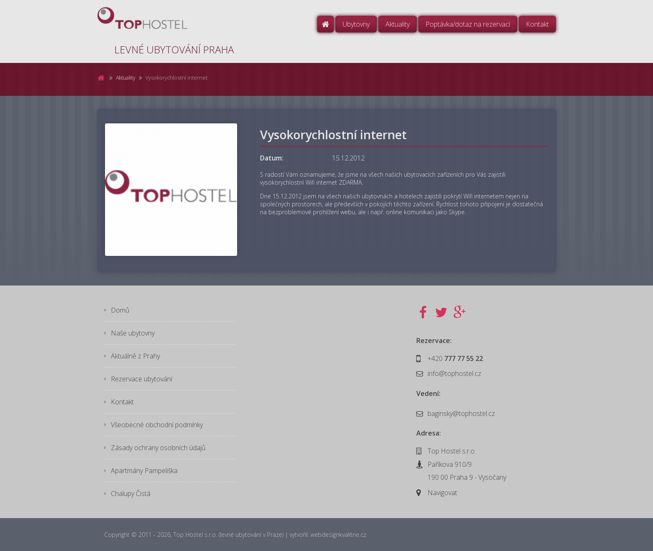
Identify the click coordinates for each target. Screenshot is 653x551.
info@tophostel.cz (454, 373)
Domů (325, 24)
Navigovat (442, 492)
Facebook (423, 312)
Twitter (441, 312)
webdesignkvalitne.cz (338, 534)
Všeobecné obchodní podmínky (157, 424)
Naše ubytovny (133, 333)
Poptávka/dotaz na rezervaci (467, 24)
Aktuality (397, 24)
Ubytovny (356, 24)
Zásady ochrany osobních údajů (158, 447)
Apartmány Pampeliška (144, 470)
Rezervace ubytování (141, 378)
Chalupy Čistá (130, 493)
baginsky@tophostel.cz (461, 413)
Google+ (459, 312)
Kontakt (537, 24)
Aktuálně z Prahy (135, 356)
